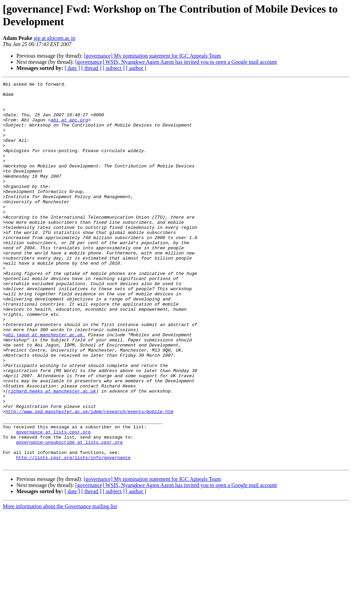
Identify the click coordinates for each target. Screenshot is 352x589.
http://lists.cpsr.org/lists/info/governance (73, 533)
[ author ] (136, 68)
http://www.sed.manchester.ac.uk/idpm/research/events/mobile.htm (89, 478)
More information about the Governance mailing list (60, 583)
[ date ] (72, 68)
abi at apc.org (69, 128)
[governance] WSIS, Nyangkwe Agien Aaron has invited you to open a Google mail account (176, 62)
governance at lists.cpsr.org (53, 502)
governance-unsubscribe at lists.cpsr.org (69, 515)
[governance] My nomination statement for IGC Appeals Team (152, 56)
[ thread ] (91, 68)
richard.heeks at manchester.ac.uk (52, 453)
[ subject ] (114, 68)
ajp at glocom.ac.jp (54, 38)
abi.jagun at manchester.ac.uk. (45, 386)
